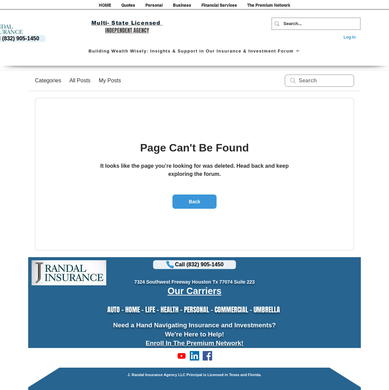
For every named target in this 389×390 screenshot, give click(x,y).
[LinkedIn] (194, 356)
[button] (128, 7)
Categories (48, 80)
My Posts (110, 80)
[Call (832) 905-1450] (194, 264)
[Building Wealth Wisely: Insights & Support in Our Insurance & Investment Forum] (194, 51)
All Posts (79, 80)
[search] (319, 81)
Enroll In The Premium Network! (194, 343)
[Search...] (314, 23)
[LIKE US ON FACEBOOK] (207, 356)
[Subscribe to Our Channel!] (181, 356)
